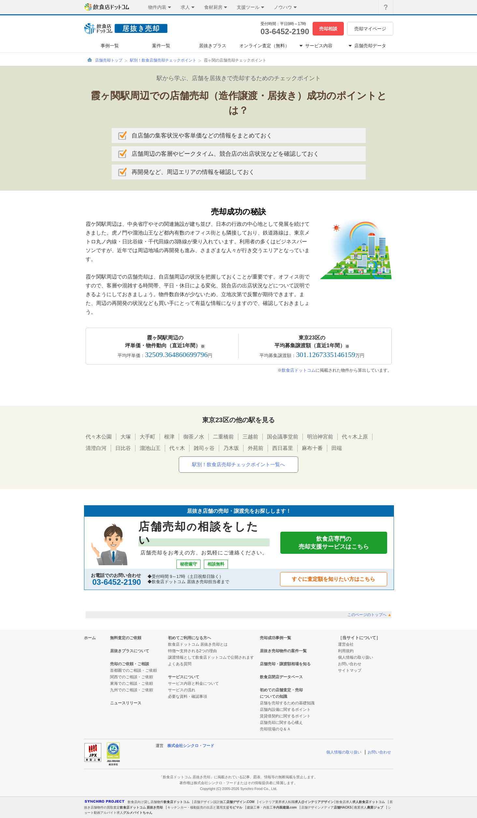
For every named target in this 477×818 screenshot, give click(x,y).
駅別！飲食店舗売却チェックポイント (163, 60)
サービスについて (183, 677)
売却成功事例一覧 (275, 638)
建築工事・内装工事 (261, 807)
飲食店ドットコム (299, 370)
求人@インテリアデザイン (314, 802)
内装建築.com (286, 807)
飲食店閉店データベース (281, 677)
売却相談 (328, 28)
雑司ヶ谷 (204, 448)
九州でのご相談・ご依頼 (131, 690)
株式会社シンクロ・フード (190, 745)
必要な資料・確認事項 (187, 696)
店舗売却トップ (108, 60)
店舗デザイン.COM (240, 802)
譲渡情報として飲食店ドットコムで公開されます (211, 657)
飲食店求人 (344, 802)
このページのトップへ (369, 614)
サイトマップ (349, 670)
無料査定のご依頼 (125, 638)
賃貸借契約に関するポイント (285, 716)
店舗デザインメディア (317, 807)
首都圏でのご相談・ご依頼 (133, 670)
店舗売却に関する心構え (281, 722)
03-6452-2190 (284, 31)
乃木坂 (231, 448)
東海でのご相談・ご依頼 (131, 683)
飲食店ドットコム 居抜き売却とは (198, 644)
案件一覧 (161, 45)
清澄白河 (96, 448)
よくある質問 (179, 664)
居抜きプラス (212, 45)
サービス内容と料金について (193, 683)
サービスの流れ (181, 690)
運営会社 (346, 644)
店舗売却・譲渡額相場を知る (285, 664)
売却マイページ (370, 28)
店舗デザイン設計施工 (210, 802)
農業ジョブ (375, 807)
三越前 (250, 436)
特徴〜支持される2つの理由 (192, 651)
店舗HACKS (343, 807)
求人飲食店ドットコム (368, 802)
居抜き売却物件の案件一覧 (283, 651)
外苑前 (255, 448)
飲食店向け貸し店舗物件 (145, 802)
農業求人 (360, 807)
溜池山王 (150, 448)
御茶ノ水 (193, 436)
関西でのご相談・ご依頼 (131, 677)
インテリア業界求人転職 (277, 802)
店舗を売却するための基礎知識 (287, 703)
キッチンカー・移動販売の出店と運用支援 (198, 807)
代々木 (177, 448)
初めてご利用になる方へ (189, 638)
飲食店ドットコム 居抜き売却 (141, 807)
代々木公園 (99, 436)
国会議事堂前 (282, 436)
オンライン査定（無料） (264, 45)
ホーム (90, 638)
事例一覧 (110, 45)
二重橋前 (223, 436)
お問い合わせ (349, 664)
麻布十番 (312, 448)
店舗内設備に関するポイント (285, 709)
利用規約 (346, 651)
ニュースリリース (125, 703)
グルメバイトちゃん (137, 812)
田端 (336, 448)
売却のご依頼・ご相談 (129, 664)
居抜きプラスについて (129, 651)
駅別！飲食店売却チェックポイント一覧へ (238, 464)
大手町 (147, 436)
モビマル (235, 807)
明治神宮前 (320, 436)
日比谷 (123, 448)
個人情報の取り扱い (355, 657)
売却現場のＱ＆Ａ (275, 729)
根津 (169, 436)
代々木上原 (355, 436)
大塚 (125, 436)
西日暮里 (282, 448)
